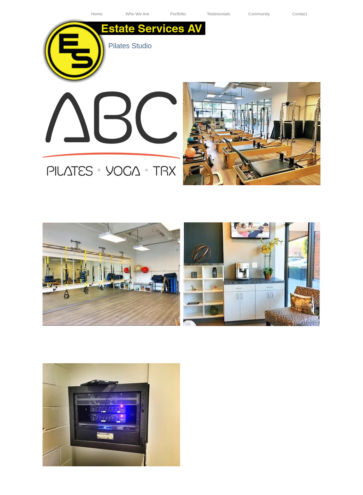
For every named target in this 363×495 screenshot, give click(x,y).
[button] (178, 13)
